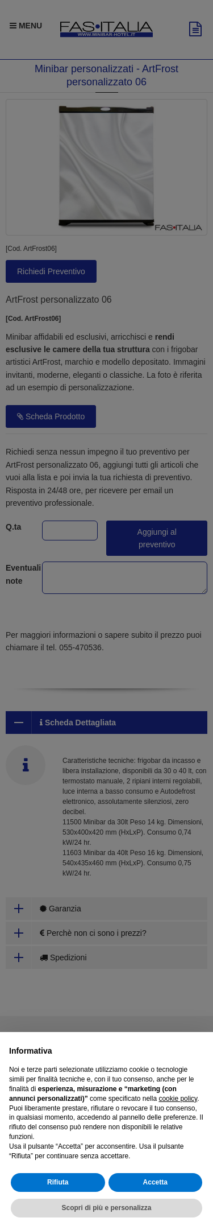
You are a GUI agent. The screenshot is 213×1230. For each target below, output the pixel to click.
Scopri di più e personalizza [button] (106, 1208)
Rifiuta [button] (57, 1182)
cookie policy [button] (177, 1099)
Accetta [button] (155, 1182)
